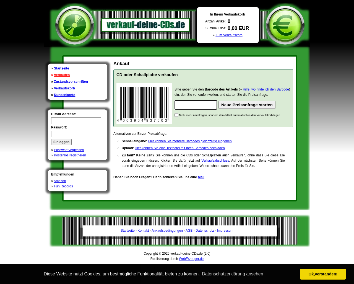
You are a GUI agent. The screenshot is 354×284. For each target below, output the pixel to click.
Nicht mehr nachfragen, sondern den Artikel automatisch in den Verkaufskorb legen (229, 115)
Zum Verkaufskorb (228, 35)
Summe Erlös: (215, 28)
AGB (189, 231)
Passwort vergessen (69, 150)
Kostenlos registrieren (70, 155)
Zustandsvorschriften (71, 82)
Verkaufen (62, 75)
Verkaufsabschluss (215, 160)
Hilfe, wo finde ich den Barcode (266, 89)
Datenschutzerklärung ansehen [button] (232, 274)
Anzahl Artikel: (215, 21)
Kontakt (143, 231)
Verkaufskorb (64, 88)
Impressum (225, 231)
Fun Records (63, 186)
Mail (201, 177)
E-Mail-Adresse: (63, 114)
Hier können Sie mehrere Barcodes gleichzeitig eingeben (190, 141)
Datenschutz (205, 231)
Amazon (60, 181)
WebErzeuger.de (191, 259)
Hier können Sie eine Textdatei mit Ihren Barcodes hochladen (180, 148)
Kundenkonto (64, 95)
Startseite (61, 68)
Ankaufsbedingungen (167, 231)
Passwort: (59, 127)
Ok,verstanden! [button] (322, 274)
